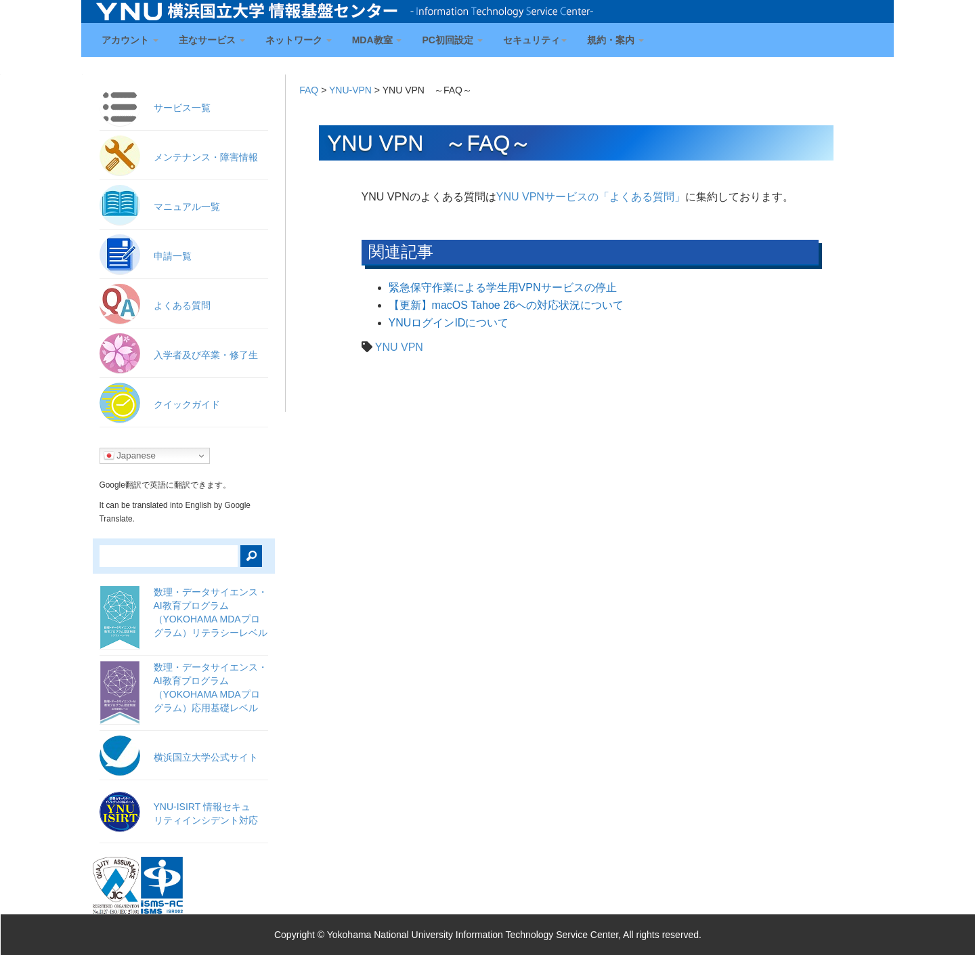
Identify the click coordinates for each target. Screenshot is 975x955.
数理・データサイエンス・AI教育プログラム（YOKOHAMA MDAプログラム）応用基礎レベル (210, 687)
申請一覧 (173, 256)
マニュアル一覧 (187, 206)
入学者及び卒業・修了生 (206, 354)
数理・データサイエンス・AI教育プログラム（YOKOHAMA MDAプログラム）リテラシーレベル (210, 612)
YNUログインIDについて (449, 322)
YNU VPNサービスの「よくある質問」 (590, 197)
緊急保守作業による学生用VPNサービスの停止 (503, 287)
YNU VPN (399, 347)
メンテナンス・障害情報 (206, 157)
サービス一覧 (182, 107)
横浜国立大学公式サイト (206, 757)
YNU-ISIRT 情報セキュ (206, 813)
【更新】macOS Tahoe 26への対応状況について (506, 305)
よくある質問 (182, 305)
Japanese (130, 455)
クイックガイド (187, 404)
